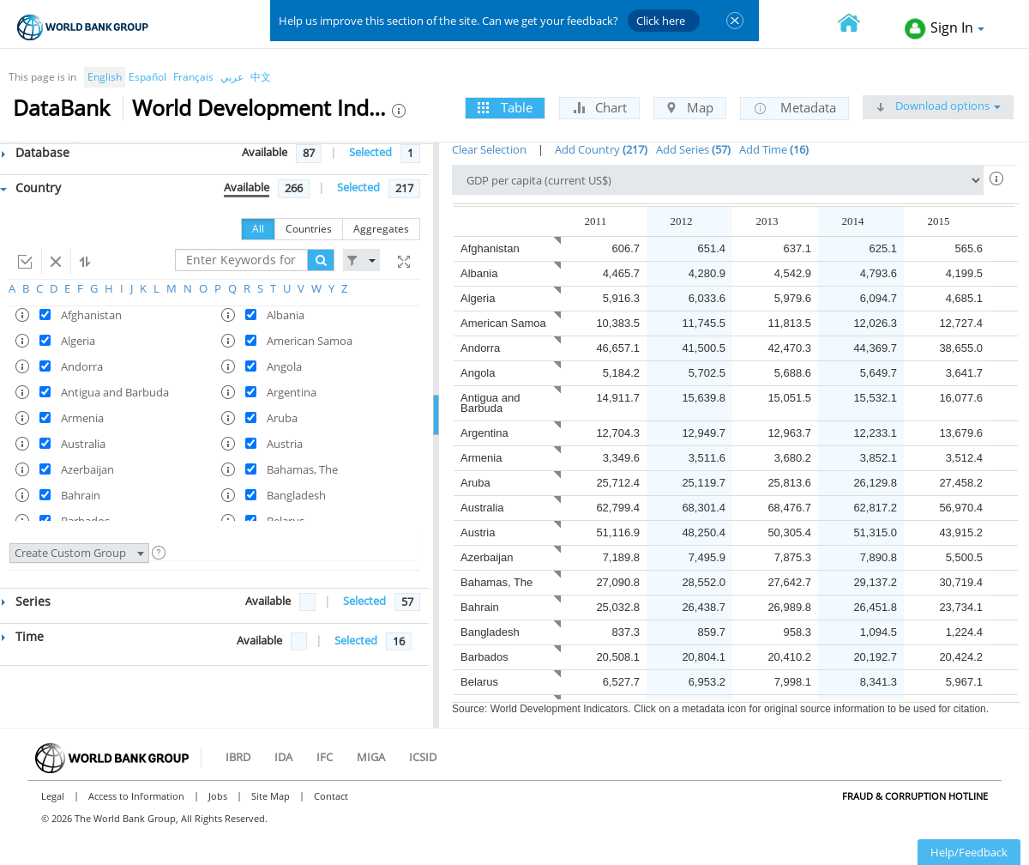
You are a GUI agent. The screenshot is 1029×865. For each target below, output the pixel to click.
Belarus (479, 681)
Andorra (480, 348)
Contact (331, 795)
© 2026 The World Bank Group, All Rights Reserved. (154, 818)
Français (193, 77)
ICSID (422, 757)
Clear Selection (489, 149)
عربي (232, 77)
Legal (52, 795)
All (258, 228)
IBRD (238, 757)
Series (26, 601)
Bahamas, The (496, 582)
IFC (324, 757)
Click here (660, 20)
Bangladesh (490, 632)
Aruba (475, 482)
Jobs (217, 795)
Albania (478, 273)
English (104, 77)
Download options (938, 105)
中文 (260, 77)
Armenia (481, 457)
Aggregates (381, 228)
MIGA (371, 757)
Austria (477, 532)
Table (505, 107)
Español (147, 77)
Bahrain (479, 607)
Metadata (794, 108)
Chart (599, 107)
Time (23, 636)
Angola (477, 372)
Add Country (601, 149)
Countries (309, 228)
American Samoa (503, 323)
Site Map (270, 795)
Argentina (484, 432)
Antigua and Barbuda (490, 402)
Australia (482, 507)
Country (30, 187)
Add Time (774, 149)
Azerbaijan (486, 557)
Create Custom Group (79, 552)
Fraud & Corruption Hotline (915, 795)
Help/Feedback (969, 852)
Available (264, 152)
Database (35, 152)
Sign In (944, 28)
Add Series (693, 149)
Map (689, 107)
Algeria (477, 298)
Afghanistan (490, 248)
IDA (283, 757)
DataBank (61, 107)
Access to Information (136, 795)
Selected (370, 152)
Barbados (484, 656)
